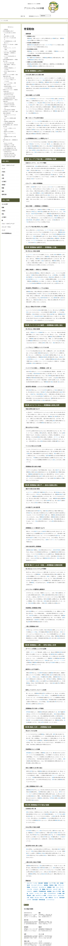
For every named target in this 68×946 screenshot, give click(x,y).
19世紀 (52, 98)
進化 (29, 40)
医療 (47, 539)
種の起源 (40, 883)
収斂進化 (51, 885)
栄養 (57, 131)
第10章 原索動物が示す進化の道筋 (10, 149)
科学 (31, 146)
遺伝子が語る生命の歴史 (9, 103)
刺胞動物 (49, 887)
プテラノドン (61, 885)
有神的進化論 (42, 899)
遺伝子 (28, 57)
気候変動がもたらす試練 (9, 144)
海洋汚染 (31, 615)
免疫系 (44, 531)
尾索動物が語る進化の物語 (9, 98)
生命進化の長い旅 (7, 151)
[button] (67, 20)
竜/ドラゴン (49, 889)
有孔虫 (31, 897)
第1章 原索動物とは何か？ (8, 31)
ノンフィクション (50, 899)
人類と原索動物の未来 (8, 123)
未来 (41, 88)
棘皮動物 (49, 891)
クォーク (56, 897)
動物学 (41, 332)
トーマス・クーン (39, 893)
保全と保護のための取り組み (10, 146)
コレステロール (42, 887)
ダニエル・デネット (39, 897)
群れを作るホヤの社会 (8, 94)
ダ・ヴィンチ (35, 121)
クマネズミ (35, 889)
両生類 (30, 219)
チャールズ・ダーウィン (37, 885)
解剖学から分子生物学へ (9, 131)
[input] (34, 20)
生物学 (32, 98)
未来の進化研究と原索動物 (9, 109)
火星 (46, 897)
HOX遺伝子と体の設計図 (9, 104)
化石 (28, 42)
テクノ (53, 539)
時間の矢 (51, 897)
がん (53, 170)
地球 (35, 152)
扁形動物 (46, 885)
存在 (52, 174)
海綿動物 (46, 883)
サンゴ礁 (28, 740)
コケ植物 (59, 893)
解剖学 (41, 672)
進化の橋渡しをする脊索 (9, 36)
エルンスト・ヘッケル (37, 279)
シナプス (29, 899)
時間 (44, 102)
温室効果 (36, 619)
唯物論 (28, 887)
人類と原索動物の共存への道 (10, 148)
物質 (48, 632)
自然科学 (35, 891)
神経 (45, 125)
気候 (32, 603)
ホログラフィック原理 (41, 895)
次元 (60, 889)
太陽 (33, 895)
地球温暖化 (28, 752)
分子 (51, 662)
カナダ (50, 186)
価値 (32, 796)
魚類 (44, 88)
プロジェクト (55, 775)
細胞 (47, 814)
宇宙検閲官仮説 (42, 891)
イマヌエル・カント (52, 895)
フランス (28, 98)
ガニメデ (55, 889)
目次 (9, 27)
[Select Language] (45, 15)
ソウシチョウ (34, 887)
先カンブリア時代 (57, 891)
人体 (41, 121)
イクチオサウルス (52, 893)
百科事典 (26, 904)
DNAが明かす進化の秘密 (9, 153)
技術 (44, 492)
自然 (59, 798)
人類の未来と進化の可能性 (9, 156)
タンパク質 (33, 632)
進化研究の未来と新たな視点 (10, 155)
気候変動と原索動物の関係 (9, 121)
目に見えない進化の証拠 (9, 62)
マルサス (31, 893)
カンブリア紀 (49, 44)
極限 (50, 455)
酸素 (39, 353)
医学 (38, 316)
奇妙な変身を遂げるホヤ (9, 93)
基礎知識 (6, 29)
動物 (30, 36)
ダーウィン (42, 78)
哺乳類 (47, 88)
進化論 (60, 98)
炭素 (48, 599)
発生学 (34, 57)
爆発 (28, 170)
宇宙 (34, 457)
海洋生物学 (62, 897)
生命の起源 (34, 899)
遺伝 (48, 144)
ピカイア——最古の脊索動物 (10, 51)
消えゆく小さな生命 (8, 143)
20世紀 (34, 676)
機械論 (43, 889)
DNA (63, 234)
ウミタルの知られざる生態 (9, 96)
